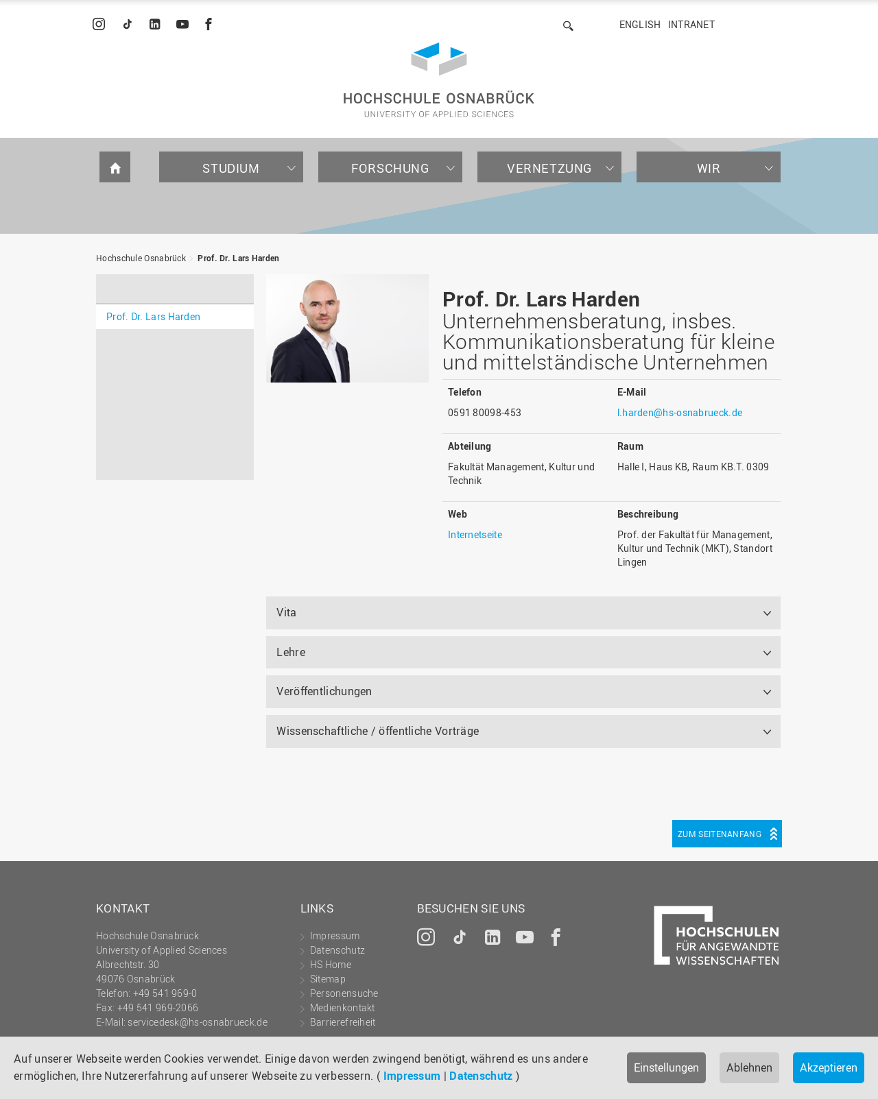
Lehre (290, 652)
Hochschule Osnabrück (141, 257)
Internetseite (475, 534)
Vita (286, 612)
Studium (230, 168)
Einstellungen (666, 1067)
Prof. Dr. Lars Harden (238, 257)
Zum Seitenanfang (719, 833)
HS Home (330, 964)
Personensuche (344, 993)
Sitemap (328, 978)
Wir (709, 168)
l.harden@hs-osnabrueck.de (680, 412)
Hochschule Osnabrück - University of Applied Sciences (439, 80)
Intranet (691, 24)
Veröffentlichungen (324, 691)
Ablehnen (749, 1067)
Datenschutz (480, 1075)
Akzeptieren (828, 1067)
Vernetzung (549, 168)
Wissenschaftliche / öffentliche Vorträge (377, 730)
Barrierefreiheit (343, 1021)
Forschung (390, 168)
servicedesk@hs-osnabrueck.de (197, 1021)
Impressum (412, 1075)
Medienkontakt (342, 1007)
